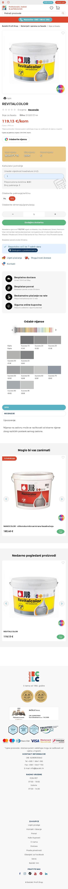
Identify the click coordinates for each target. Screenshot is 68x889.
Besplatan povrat (24, 286)
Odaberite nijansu (18, 139)
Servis (34, 859)
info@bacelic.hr (37, 768)
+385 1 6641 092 (35, 761)
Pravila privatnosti (34, 850)
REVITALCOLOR (11, 631)
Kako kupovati (34, 837)
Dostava (34, 846)
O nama (34, 842)
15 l (12, 198)
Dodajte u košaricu (34, 222)
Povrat (34, 833)
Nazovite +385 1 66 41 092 (37, 19)
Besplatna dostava (25, 277)
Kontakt (11, 264)
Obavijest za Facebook (34, 854)
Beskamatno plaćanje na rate (30, 295)
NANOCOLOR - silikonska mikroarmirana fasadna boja (28, 526)
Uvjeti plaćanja (14, 258)
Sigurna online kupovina (28, 304)
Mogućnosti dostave (41, 258)
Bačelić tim (34, 863)
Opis (6, 407)
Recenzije (33, 109)
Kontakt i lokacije (34, 829)
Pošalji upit (60, 2)
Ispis (7, 98)
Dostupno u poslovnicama (24, 250)
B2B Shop (48, 2)
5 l (5, 198)
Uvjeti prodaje (34, 825)
